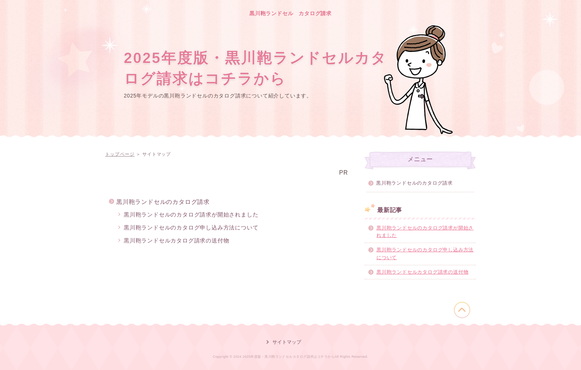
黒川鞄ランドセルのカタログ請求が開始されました (191, 214)
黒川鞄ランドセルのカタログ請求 (163, 202)
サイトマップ (286, 342)
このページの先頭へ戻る (462, 310)
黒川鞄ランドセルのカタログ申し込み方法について (191, 227)
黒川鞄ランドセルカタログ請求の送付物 (176, 240)
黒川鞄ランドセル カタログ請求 (290, 13)
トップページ (120, 154)
